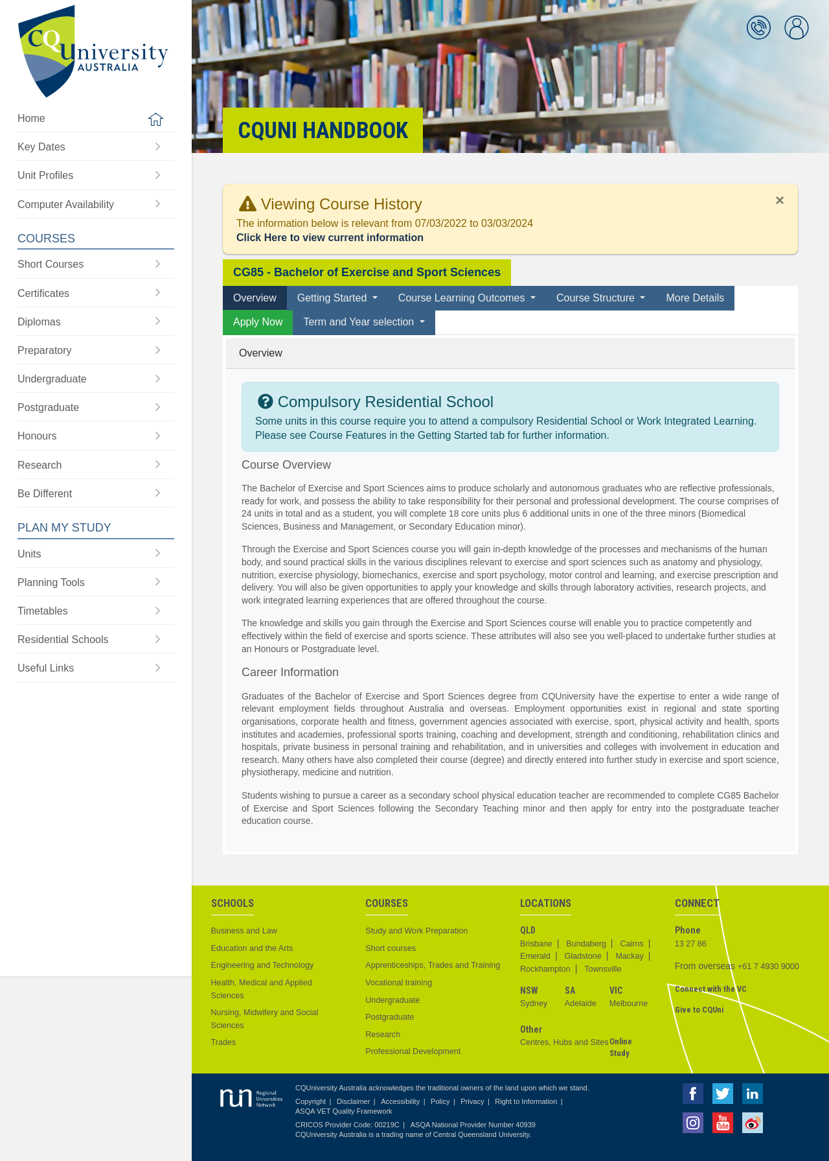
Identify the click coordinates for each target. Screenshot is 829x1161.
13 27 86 (691, 943)
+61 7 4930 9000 (768, 966)
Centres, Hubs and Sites (564, 1042)
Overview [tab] (255, 297)
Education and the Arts (252, 948)
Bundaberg (586, 943)
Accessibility (400, 1101)
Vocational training (398, 982)
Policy (440, 1101)
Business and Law (244, 930)
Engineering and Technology (262, 965)
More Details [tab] (695, 297)
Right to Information (526, 1101)
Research (382, 1034)
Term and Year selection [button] (359, 321)
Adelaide (580, 1003)
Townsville (602, 969)
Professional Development (412, 1051)
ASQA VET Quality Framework (343, 1111)
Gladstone (582, 956)
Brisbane (536, 943)
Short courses (390, 948)
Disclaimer (353, 1101)
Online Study (620, 1047)
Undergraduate (392, 1000)
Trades (223, 1042)
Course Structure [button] (596, 297)
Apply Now (257, 321)
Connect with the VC (711, 989)
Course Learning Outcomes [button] (463, 297)
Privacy (472, 1101)
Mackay (629, 956)
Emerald (535, 956)
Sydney (533, 1003)
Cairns (631, 943)
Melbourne (628, 1003)
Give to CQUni (699, 1009)
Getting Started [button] (333, 297)
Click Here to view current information (330, 237)
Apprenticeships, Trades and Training (432, 965)
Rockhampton (545, 969)
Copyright (310, 1101)
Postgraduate (389, 1017)
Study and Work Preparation (416, 930)
